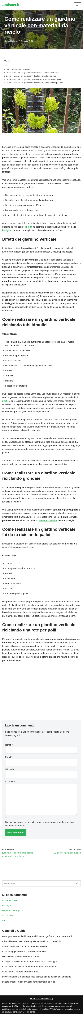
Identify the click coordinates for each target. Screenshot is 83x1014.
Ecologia (6, 905)
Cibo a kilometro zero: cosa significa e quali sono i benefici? (31, 941)
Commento (11, 781)
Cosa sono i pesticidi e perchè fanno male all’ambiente (29, 966)
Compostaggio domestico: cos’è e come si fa (24, 951)
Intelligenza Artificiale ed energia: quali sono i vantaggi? (29, 961)
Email (8, 757)
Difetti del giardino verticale (18, 69)
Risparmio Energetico (12, 910)
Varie (4, 920)
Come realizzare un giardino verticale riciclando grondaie (31, 76)
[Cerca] (38, 883)
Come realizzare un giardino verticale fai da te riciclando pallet (33, 79)
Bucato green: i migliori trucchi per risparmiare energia (28, 981)
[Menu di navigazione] (77, 4)
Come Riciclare (11, 41)
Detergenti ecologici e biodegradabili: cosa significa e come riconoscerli (37, 936)
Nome (9, 745)
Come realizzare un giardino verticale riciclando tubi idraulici (32, 72)
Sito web (9, 769)
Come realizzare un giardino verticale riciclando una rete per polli (34, 83)
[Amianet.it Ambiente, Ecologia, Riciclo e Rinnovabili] (10, 5)
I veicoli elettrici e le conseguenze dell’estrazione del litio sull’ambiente (36, 976)
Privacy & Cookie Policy (41, 998)
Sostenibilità (8, 915)
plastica (6, 401)
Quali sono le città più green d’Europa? (21, 971)
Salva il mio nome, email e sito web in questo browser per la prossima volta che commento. (39, 824)
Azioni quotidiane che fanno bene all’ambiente (24, 946)
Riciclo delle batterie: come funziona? (20, 956)
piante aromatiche (48, 520)
